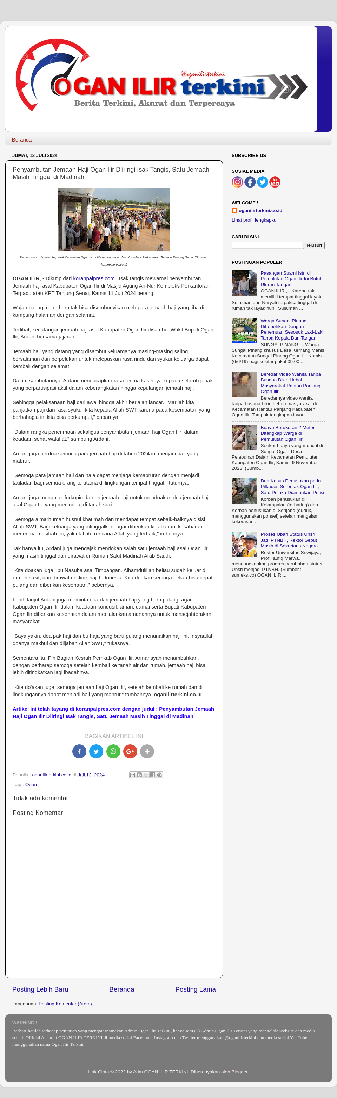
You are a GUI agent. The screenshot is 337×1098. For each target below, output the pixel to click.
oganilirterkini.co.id (261, 210)
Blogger (239, 1071)
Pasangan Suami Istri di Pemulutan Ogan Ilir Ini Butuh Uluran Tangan (291, 278)
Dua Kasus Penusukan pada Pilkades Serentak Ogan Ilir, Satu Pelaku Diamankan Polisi (292, 486)
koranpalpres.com (93, 278)
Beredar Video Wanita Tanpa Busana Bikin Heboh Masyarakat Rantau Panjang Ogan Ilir (290, 383)
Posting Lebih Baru (40, 989)
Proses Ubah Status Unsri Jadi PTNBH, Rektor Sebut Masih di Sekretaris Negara (289, 540)
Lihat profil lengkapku (254, 220)
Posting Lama (195, 989)
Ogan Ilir (34, 784)
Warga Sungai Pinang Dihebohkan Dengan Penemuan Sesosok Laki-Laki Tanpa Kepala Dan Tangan (291, 329)
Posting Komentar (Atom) (65, 1003)
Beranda (22, 140)
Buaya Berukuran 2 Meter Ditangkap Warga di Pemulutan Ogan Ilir (287, 433)
